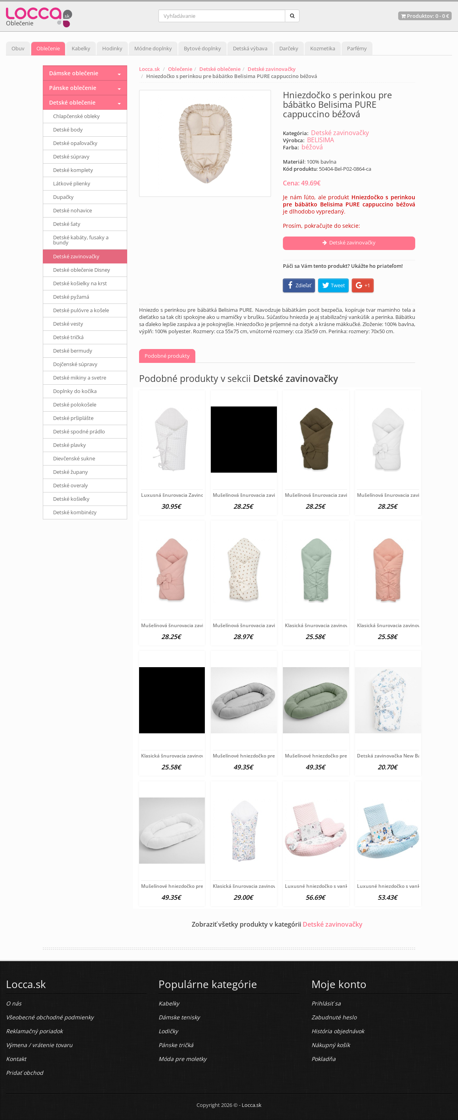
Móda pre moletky (182, 1059)
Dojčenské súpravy (75, 364)
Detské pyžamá (71, 296)
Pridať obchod (24, 1072)
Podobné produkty (167, 355)
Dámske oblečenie (73, 73)
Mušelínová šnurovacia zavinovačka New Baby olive (343, 495)
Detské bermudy (72, 350)
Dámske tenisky (179, 1017)
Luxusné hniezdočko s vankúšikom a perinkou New (343, 886)
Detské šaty (66, 223)
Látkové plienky (71, 183)
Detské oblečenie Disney (81, 269)
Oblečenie (48, 48)
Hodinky (112, 48)
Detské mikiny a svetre (79, 377)
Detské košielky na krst (80, 283)
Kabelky (81, 48)
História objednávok (337, 1031)
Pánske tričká (175, 1045)
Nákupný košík (330, 1045)
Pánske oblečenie (72, 88)
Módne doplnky (153, 48)
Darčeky (288, 48)
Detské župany (70, 471)
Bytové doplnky (202, 48)
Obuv (18, 48)
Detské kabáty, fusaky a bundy (81, 240)
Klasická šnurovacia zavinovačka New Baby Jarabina (271, 886)
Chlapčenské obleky (76, 116)
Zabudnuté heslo (334, 1017)
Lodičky (168, 1031)
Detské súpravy (71, 156)
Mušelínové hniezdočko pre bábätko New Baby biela (200, 886)
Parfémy (357, 48)
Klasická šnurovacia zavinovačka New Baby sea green (345, 625)
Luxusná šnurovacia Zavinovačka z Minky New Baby (200, 495)
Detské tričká (68, 337)
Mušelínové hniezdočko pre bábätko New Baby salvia (345, 755)
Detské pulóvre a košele (81, 310)
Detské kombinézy (75, 512)
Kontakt (16, 1059)
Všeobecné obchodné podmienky (50, 1017)
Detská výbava (250, 48)
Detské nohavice (72, 210)
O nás (13, 1003)
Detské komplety (73, 170)
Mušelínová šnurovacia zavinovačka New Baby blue (271, 495)
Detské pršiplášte (73, 418)
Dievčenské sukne (74, 458)
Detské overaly (70, 485)
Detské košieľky (71, 498)
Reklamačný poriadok (34, 1031)
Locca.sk (149, 69)
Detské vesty (68, 323)
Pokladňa (323, 1059)
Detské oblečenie (219, 69)
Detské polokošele (74, 404)
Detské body (68, 129)
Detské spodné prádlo (79, 431)
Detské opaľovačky (75, 143)
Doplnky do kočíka (75, 391)
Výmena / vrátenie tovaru (39, 1045)
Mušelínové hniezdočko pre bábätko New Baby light (271, 755)
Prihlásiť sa (326, 1003)
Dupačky (63, 196)
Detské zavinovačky (272, 69)
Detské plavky (69, 444)
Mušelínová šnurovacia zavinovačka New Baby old (197, 625)
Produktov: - (425, 15)
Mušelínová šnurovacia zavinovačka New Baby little (271, 625)
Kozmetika (322, 48)
